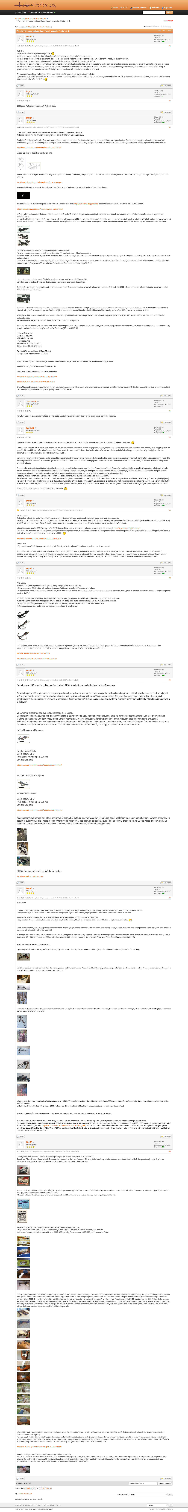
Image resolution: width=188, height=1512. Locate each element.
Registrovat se (47, 12)
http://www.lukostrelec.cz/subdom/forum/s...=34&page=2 (39, 182)
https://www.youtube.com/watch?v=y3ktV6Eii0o (36, 382)
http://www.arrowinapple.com (86, 204)
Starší (20, 1483)
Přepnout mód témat (165, 31)
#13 (170, 127)
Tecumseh (31, 401)
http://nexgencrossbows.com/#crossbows (33, 653)
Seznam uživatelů (140, 8)
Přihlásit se (35, 12)
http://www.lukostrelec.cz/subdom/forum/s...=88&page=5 (63, 1126)
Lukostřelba (37, 18)
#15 (170, 437)
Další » (48, 27)
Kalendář (155, 8)
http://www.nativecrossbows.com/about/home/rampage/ (39, 765)
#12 (170, 101)
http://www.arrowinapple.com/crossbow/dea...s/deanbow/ (40, 209)
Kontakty (18, 1505)
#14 (170, 411)
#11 (170, 46)
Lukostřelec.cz (28, 1505)
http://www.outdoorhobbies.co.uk (127, 528)
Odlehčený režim (48, 1505)
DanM (29, 36)
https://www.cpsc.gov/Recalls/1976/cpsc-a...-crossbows (39, 1447)
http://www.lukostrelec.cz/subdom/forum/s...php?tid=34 (39, 148)
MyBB (33, 1509)
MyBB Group (48, 1509)
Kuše (44, 18)
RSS (58, 1505)
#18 (170, 680)
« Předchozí (28, 27)
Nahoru (37, 1505)
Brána (115, 8)
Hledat (125, 8)
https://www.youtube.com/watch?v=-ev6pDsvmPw (37, 377)
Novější (27, 1483)
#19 (170, 898)
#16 (170, 510)
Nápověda (168, 8)
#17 (170, 578)
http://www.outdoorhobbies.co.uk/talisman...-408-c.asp (39, 539)
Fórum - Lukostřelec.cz (23, 18)
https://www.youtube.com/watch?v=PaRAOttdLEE (37, 658)
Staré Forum (168, 21)
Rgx (28, 91)
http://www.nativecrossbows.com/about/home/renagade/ (39, 810)
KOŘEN (30, 428)
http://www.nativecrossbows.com (30, 876)
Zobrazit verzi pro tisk (25, 1493)
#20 (170, 1151)
